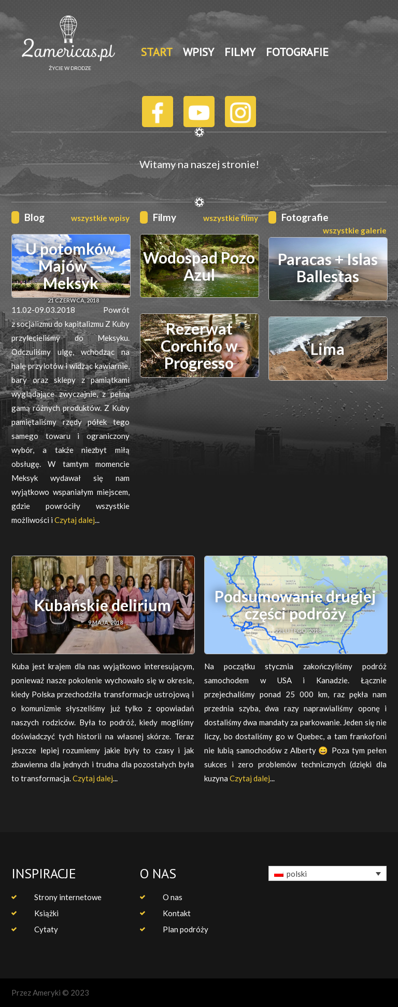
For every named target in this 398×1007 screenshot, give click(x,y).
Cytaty (46, 929)
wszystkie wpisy (100, 218)
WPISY (198, 52)
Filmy (164, 217)
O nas (172, 897)
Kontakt (177, 913)
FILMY (239, 52)
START (157, 52)
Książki (46, 913)
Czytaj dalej (74, 520)
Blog (34, 217)
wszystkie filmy (230, 218)
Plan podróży (185, 929)
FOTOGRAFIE (297, 52)
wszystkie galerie (355, 230)
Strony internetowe (68, 897)
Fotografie (305, 217)
